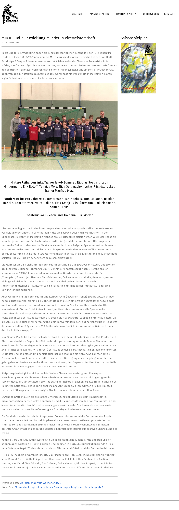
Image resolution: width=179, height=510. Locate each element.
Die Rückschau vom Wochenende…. (40, 482)
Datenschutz (94, 505)
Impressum (84, 505)
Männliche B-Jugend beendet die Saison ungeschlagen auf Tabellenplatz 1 (59, 487)
